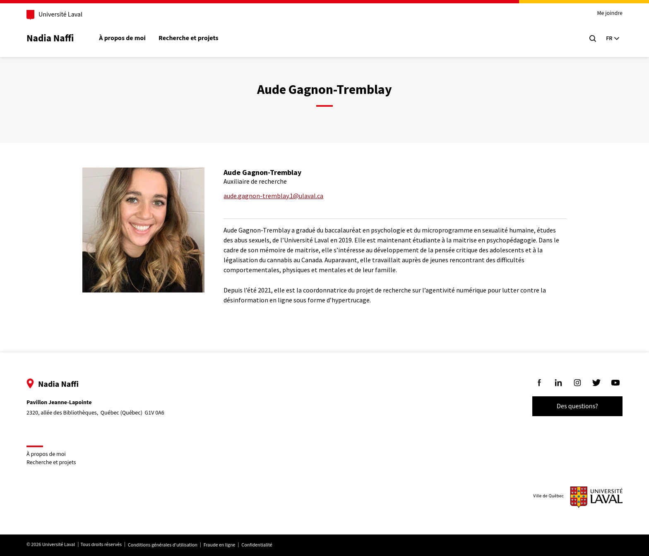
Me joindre (609, 13)
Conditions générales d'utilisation (163, 545)
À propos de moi (123, 38)
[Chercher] (592, 38)
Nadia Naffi (51, 38)
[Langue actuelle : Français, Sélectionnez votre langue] (612, 38)
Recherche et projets (189, 38)
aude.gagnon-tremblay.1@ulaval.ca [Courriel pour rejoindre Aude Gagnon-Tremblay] (273, 196)
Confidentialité (257, 545)
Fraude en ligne (220, 545)
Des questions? (576, 406)
